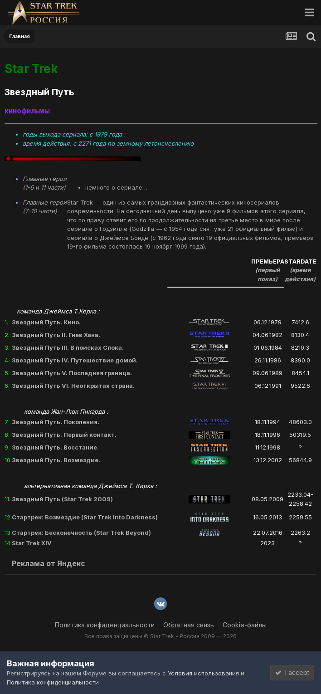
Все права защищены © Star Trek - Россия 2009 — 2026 (160, 636)
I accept (292, 672)
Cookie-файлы (245, 625)
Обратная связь (188, 625)
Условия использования (203, 673)
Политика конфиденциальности (105, 625)
